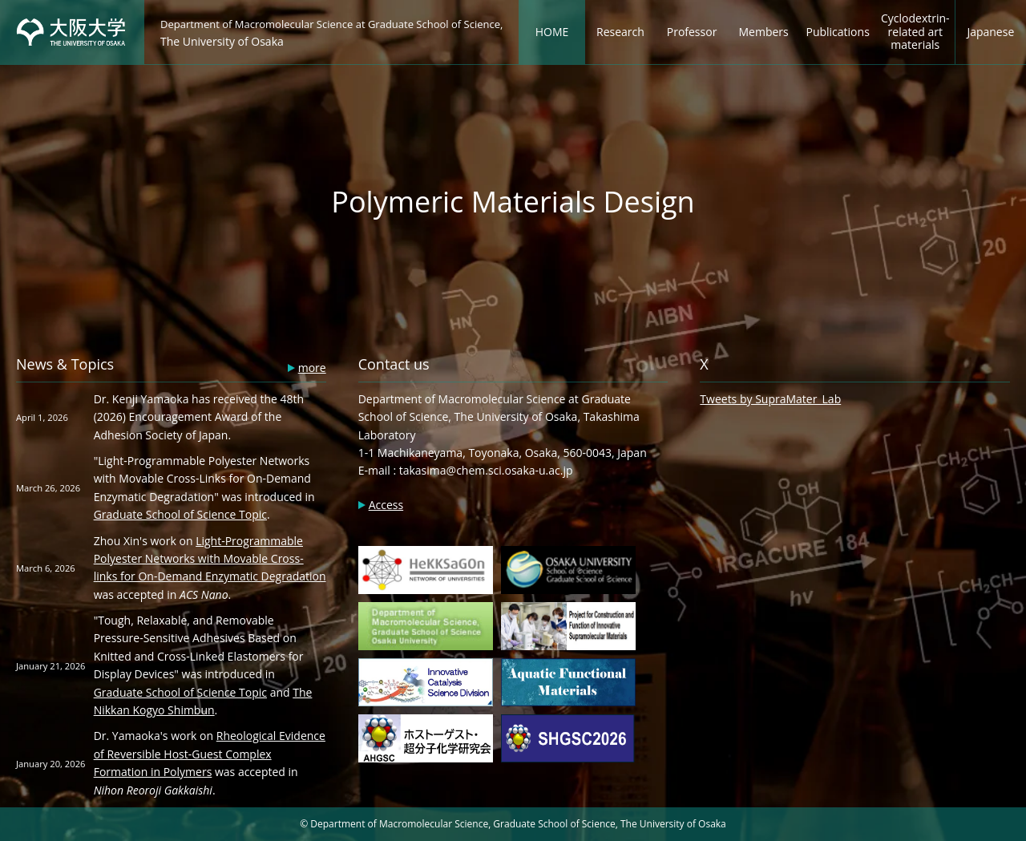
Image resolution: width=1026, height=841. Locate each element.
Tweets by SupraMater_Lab (770, 398)
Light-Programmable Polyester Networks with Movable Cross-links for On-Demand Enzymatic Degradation (210, 558)
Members (764, 31)
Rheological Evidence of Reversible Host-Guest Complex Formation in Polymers (209, 753)
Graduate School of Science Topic (180, 514)
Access (386, 504)
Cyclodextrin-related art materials (915, 31)
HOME (552, 31)
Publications (837, 31)
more (312, 367)
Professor (692, 31)
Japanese (990, 31)
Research (620, 31)
